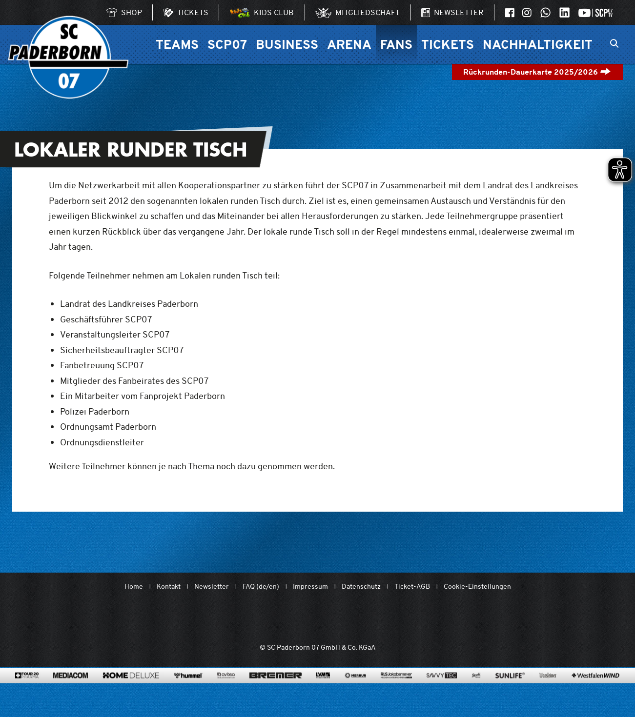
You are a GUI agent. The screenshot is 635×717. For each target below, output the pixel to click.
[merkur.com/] (355, 690)
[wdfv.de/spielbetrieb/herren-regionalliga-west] (427, 618)
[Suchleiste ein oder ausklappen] (614, 44)
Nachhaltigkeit (538, 44)
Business (287, 44)
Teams (177, 44)
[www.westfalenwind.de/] (595, 690)
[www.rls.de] (396, 690)
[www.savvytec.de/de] (441, 690)
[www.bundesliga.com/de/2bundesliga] (372, 618)
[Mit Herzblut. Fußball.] (262, 618)
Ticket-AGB (412, 586)
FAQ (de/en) (261, 586)
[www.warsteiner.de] (548, 690)
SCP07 (227, 44)
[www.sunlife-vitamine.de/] (510, 690)
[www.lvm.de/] (323, 690)
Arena (349, 44)
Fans (396, 44)
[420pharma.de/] (27, 690)
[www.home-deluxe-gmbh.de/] (130, 690)
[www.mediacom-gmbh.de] (70, 690)
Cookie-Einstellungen (477, 586)
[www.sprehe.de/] (476, 690)
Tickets (447, 44)
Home (133, 586)
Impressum (310, 586)
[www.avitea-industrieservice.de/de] (226, 690)
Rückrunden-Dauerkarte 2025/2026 (537, 72)
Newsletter (211, 586)
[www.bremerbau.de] (275, 690)
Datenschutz (361, 586)
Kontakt (169, 586)
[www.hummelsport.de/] (188, 690)
